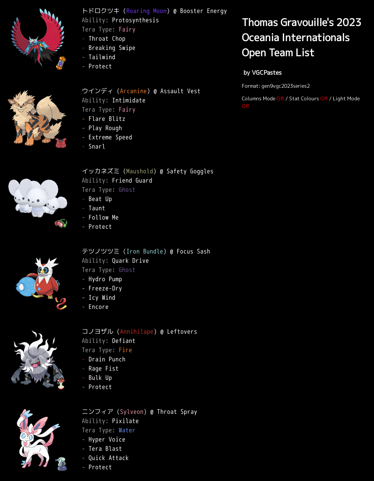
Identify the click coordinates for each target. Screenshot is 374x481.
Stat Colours (304, 98)
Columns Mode (258, 98)
